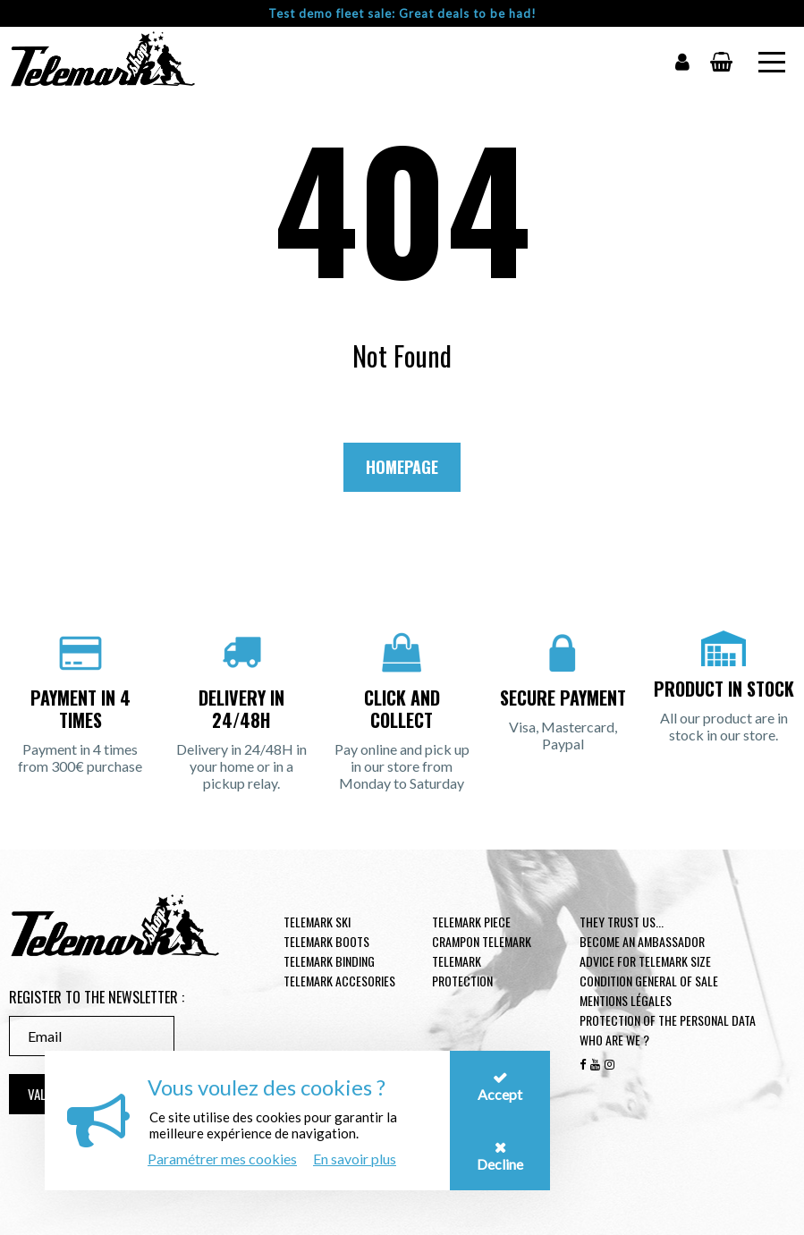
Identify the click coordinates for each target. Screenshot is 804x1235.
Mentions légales (626, 1000)
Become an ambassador (642, 941)
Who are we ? (614, 1039)
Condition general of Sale (649, 980)
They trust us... (622, 921)
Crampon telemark (481, 941)
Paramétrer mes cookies (222, 1158)
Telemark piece (471, 921)
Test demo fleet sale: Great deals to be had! (402, 13)
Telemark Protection (462, 971)
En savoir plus (354, 1158)
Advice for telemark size (645, 961)
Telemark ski (317, 921)
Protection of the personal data (668, 1020)
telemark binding (329, 961)
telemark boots (326, 941)
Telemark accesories (339, 980)
